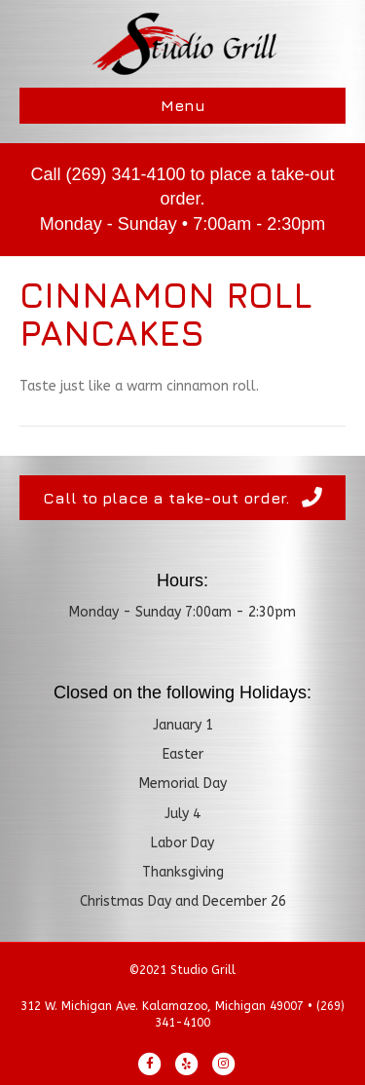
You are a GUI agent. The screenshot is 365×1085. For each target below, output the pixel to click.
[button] (182, 497)
